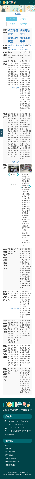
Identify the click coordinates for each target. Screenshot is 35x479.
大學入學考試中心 (10, 452)
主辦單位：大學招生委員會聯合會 (18, 421)
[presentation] (9, 174)
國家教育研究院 (9, 455)
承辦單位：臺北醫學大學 (16, 424)
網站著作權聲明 (24, 472)
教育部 (6, 445)
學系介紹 (11, 19)
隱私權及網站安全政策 (12, 472)
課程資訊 (23, 19)
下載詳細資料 (14, 87)
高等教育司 (8, 448)
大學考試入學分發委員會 (12, 461)
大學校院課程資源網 (10, 465)
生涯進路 (11, 24)
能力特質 (23, 24)
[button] (11, 185)
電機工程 (12, 49)
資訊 (11, 45)
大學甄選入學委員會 (10, 458)
